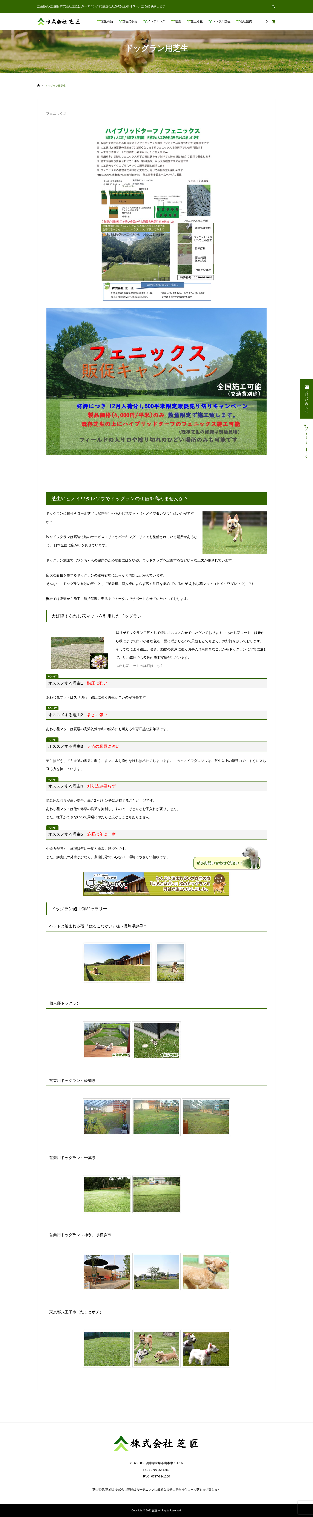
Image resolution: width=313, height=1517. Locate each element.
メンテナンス (156, 21)
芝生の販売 (130, 21)
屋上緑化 (197, 21)
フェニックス (56, 113)
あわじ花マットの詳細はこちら (140, 666)
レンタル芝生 (221, 21)
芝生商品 (107, 21)
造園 (178, 21)
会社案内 (246, 21)
